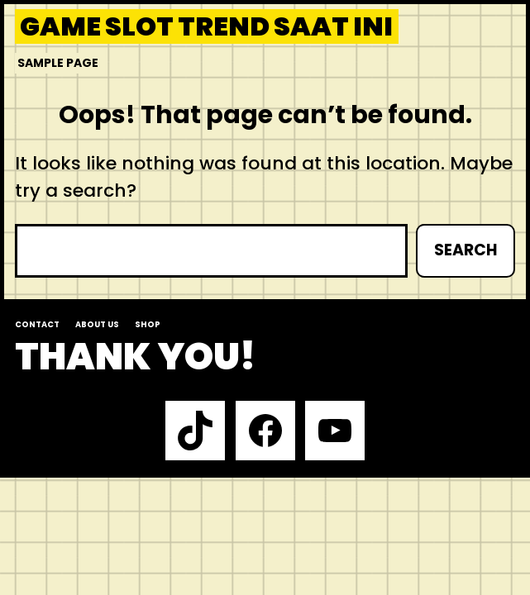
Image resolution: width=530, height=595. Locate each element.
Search (465, 250)
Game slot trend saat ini (206, 26)
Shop (147, 324)
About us (97, 324)
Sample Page (57, 63)
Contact (37, 324)
